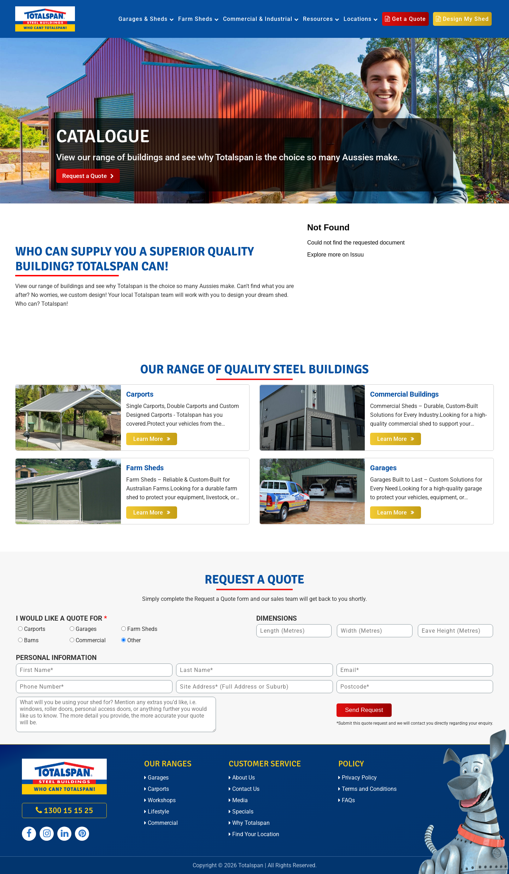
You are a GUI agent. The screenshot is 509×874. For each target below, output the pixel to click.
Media (238, 800)
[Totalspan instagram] (47, 834)
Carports (156, 789)
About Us (242, 777)
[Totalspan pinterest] (82, 834)
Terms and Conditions (367, 789)
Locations (361, 19)
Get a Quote (405, 19)
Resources (321, 19)
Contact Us (244, 789)
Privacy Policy (357, 777)
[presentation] (273, 710)
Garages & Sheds (146, 19)
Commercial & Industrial (261, 19)
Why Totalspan (249, 823)
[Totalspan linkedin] (64, 834)
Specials (241, 811)
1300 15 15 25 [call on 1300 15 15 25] (64, 810)
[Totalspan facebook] (29, 834)
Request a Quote (88, 175)
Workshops (160, 800)
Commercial (161, 823)
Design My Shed (462, 19)
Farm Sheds (198, 19)
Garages (156, 777)
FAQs (346, 800)
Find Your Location (254, 834)
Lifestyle (156, 811)
